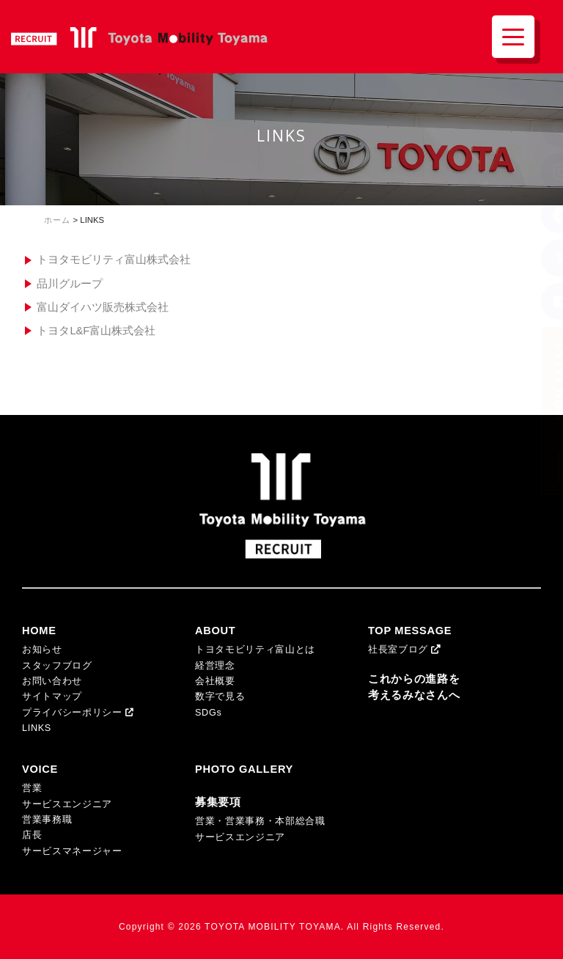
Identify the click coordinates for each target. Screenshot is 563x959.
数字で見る (220, 696)
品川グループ (70, 284)
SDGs (208, 713)
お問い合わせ (52, 681)
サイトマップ (52, 696)
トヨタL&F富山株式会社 (96, 331)
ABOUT (215, 630)
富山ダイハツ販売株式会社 (103, 307)
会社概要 (215, 681)
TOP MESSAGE (410, 630)
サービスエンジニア (67, 804)
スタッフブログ (57, 666)
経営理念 (215, 666)
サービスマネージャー (72, 851)
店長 (32, 835)
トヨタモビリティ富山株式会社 (114, 259)
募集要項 (218, 802)
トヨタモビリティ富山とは (255, 649)
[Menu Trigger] (513, 37)
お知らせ (42, 649)
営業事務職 (47, 820)
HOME (39, 630)
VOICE (40, 769)
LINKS (36, 728)
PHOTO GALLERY (244, 769)
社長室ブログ (404, 649)
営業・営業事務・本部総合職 (260, 821)
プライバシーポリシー (78, 713)
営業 (32, 788)
